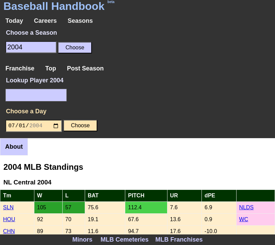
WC (243, 219)
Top (50, 68)
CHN (9, 231)
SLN (8, 207)
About (14, 146)
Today (14, 20)
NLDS (246, 207)
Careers (45, 20)
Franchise (19, 68)
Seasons (80, 20)
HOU (9, 219)
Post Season (85, 68)
